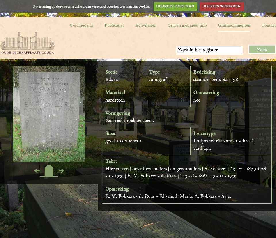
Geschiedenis (81, 25)
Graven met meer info (187, 25)
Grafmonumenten (234, 25)
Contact (268, 25)
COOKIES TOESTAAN (175, 6)
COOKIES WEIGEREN (221, 6)
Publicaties (114, 25)
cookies (144, 6)
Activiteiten (145, 25)
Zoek (262, 50)
